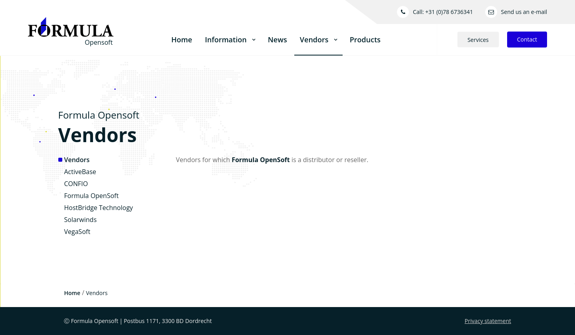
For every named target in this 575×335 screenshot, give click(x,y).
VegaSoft (77, 231)
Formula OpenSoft (91, 195)
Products (365, 39)
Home (181, 39)
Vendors (77, 159)
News (277, 39)
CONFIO (76, 183)
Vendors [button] (318, 39)
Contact (527, 39)
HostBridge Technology (98, 207)
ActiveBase (80, 171)
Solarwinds (80, 219)
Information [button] (230, 39)
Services (478, 40)
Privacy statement (488, 321)
